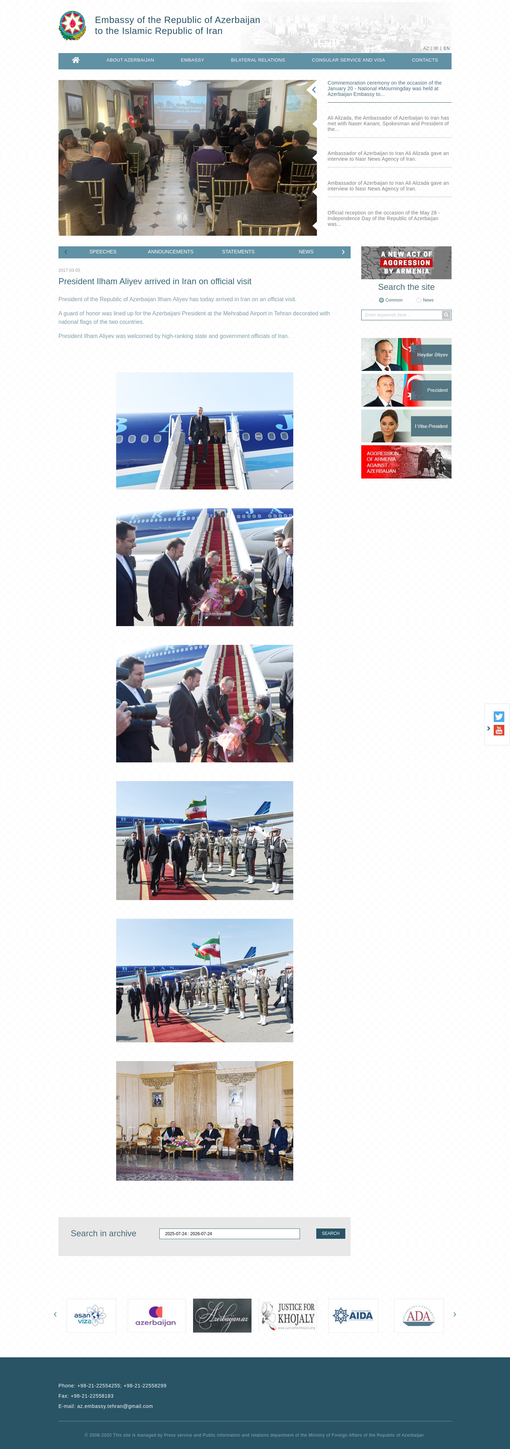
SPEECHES (103, 251)
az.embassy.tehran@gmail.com (115, 1406)
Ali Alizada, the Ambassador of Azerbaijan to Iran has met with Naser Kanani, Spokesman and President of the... (388, 123)
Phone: (112, 1385)
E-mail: (105, 1406)
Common (394, 300)
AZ (426, 48)
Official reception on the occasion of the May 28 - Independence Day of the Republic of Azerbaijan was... (384, 218)
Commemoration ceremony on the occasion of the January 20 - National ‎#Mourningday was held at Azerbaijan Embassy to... (385, 88)
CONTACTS (425, 60)
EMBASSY (192, 60)
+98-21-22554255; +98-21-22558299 (121, 1385)
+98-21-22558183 (92, 1396)
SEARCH (331, 1233)
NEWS (306, 251)
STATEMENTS (238, 251)
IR (436, 48)
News (428, 300)
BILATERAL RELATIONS (258, 60)
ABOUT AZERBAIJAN (130, 60)
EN (447, 48)
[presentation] (66, 252)
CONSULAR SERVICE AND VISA (348, 60)
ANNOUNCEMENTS (170, 251)
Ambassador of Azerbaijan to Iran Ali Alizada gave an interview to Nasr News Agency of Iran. (388, 156)
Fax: (86, 1396)
